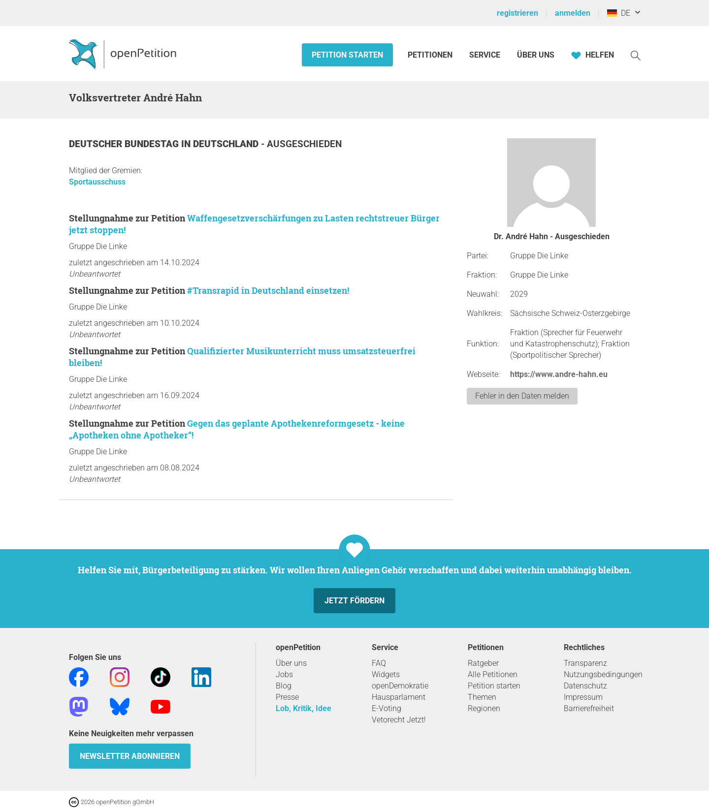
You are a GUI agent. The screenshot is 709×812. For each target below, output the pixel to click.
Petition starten (347, 55)
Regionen (484, 708)
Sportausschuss (97, 182)
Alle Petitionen (492, 674)
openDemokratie (400, 685)
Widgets (386, 674)
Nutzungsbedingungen (603, 674)
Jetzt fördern (354, 600)
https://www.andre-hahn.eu (559, 374)
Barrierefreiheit (589, 708)
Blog (283, 685)
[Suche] (636, 55)
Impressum (583, 697)
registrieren (517, 13)
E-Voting (386, 708)
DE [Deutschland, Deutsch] (618, 13)
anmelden (572, 13)
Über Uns (535, 55)
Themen (482, 697)
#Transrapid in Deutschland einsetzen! (268, 290)
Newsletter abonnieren (130, 756)
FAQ (379, 663)
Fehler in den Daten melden (522, 396)
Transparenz (585, 663)
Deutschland (227, 144)
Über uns (291, 663)
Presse (287, 697)
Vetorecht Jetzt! (399, 719)
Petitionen (431, 55)
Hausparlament (398, 697)
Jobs (284, 674)
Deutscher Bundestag (125, 144)
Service (484, 55)
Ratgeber (483, 663)
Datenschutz (585, 685)
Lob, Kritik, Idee (303, 708)
